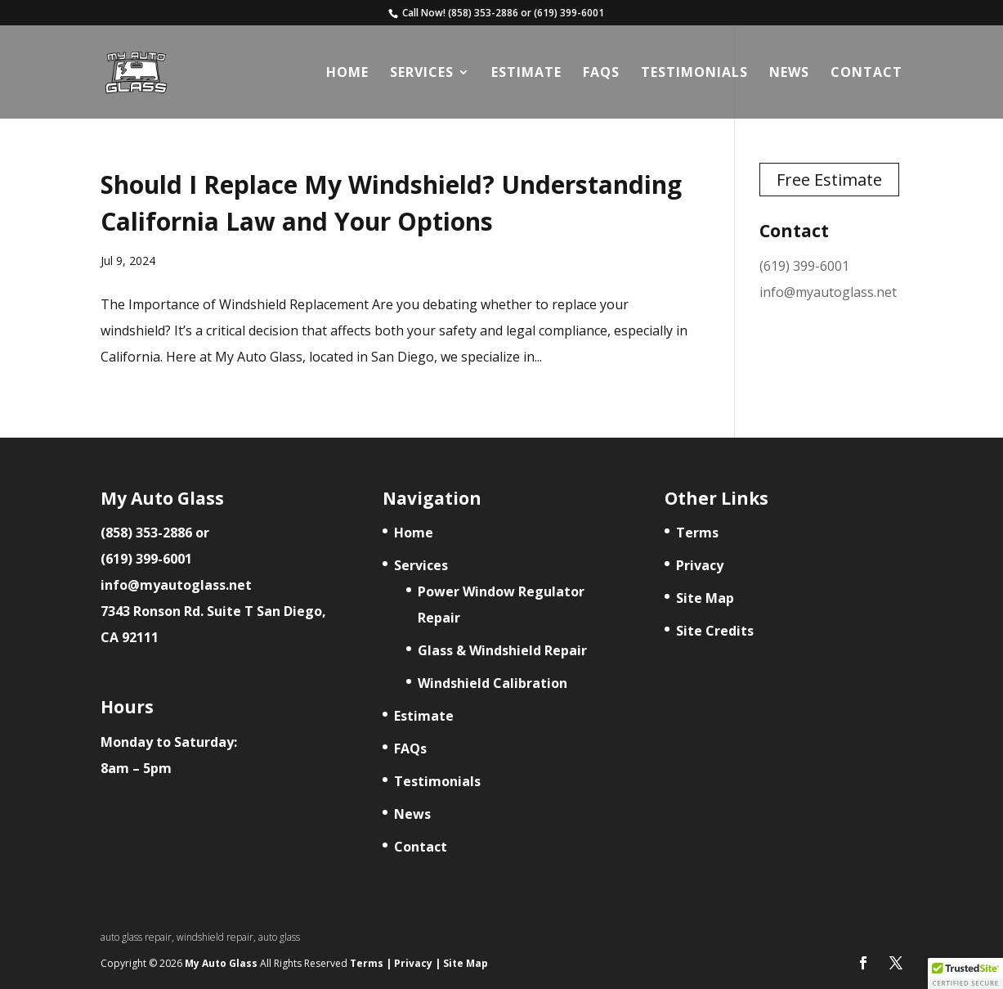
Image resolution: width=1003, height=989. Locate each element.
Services (422, 73)
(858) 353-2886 (483, 13)
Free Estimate (829, 180)
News (789, 73)
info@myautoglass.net (828, 292)
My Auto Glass (222, 963)
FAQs (601, 73)
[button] (965, 973)
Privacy (699, 565)
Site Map (705, 598)
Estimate (526, 73)
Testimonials (694, 73)
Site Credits (715, 631)
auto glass (279, 937)
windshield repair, (217, 937)
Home (347, 73)
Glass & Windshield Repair (502, 650)
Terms (697, 533)
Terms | (371, 963)
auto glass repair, (139, 937)
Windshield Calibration (492, 683)
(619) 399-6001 (569, 13)
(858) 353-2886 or (155, 533)
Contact (866, 73)
